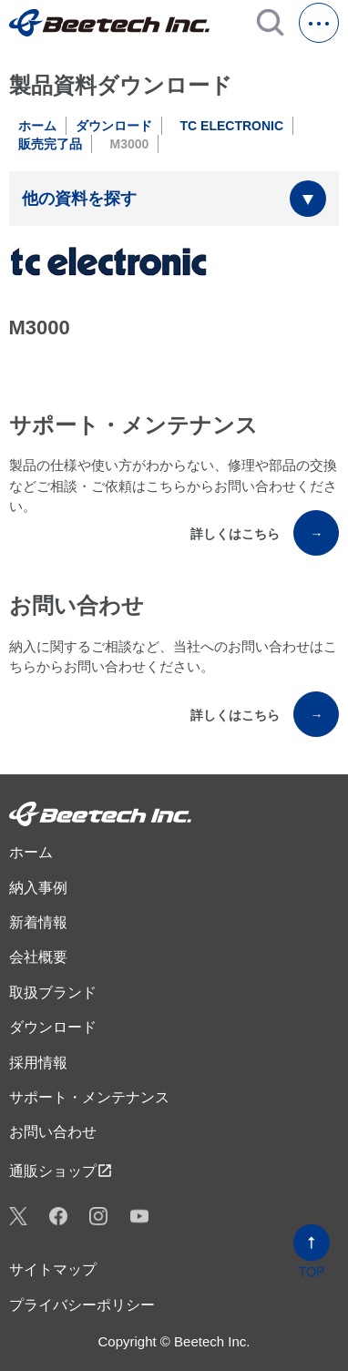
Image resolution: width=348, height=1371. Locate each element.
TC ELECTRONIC (232, 125)
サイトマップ (53, 1269)
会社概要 (38, 957)
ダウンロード (114, 125)
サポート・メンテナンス (89, 1097)
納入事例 (38, 887)
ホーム (37, 125)
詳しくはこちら (264, 533)
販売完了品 (50, 144)
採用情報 (38, 1062)
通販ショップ (61, 1170)
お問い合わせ (53, 1132)
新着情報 (38, 922)
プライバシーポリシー (82, 1305)
